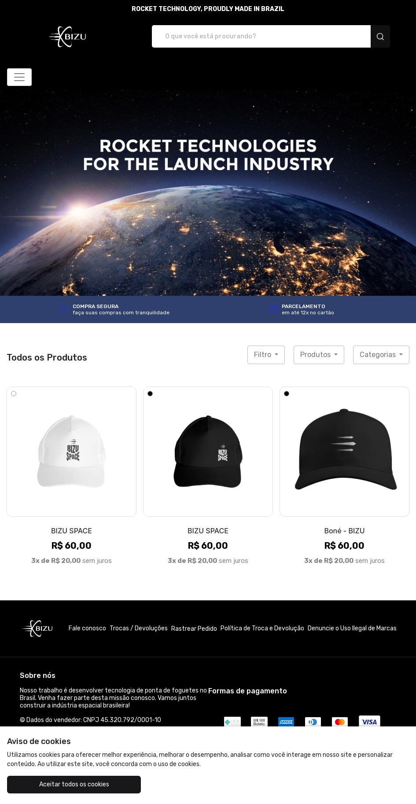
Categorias (379, 354)
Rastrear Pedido (194, 629)
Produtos (316, 354)
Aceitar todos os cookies (74, 784)
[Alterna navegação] (19, 77)
